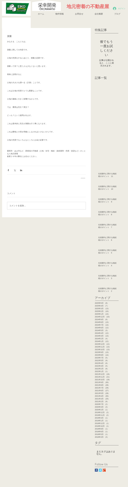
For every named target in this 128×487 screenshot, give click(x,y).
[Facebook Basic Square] (96, 470)
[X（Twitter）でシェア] (14, 170)
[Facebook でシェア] (8, 170)
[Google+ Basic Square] (104, 470)
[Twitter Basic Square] (100, 470)
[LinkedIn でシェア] (21, 170)
